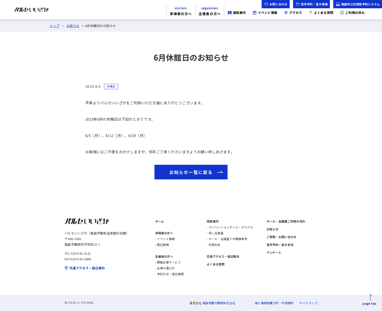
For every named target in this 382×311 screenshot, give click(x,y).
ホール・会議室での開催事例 (228, 239)
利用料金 (214, 245)
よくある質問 (215, 264)
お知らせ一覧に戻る (191, 172)
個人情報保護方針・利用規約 (274, 303)
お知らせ (73, 25)
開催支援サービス (169, 262)
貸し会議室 (216, 233)
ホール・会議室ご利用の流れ (286, 221)
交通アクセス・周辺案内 (223, 256)
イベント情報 (166, 239)
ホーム (159, 221)
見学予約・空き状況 (280, 245)
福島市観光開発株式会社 (218, 303)
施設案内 (213, 221)
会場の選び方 (166, 268)
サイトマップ (308, 303)
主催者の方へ (164, 256)
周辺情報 (163, 245)
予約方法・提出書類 (170, 274)
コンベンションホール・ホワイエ (231, 227)
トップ (54, 25)
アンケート (274, 252)
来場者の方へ (164, 233)
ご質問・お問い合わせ (281, 237)
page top (369, 303)
